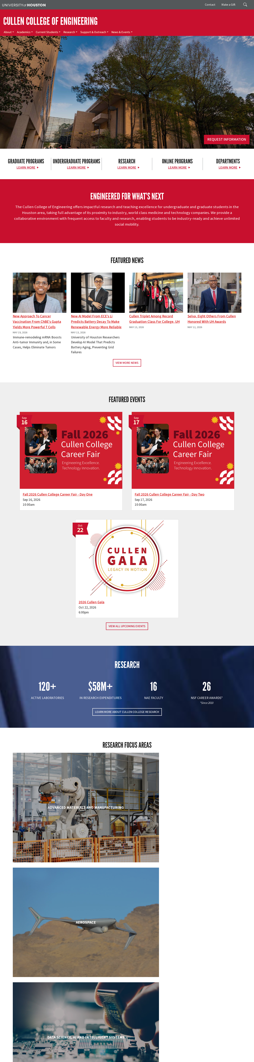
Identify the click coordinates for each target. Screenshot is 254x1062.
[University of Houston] (24, 5)
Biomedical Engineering (49, 751)
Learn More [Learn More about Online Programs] (177, 167)
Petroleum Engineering (127, 968)
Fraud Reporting (201, 1051)
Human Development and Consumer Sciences (204, 827)
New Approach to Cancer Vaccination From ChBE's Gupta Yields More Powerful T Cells (37, 322)
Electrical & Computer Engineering (49, 823)
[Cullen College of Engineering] (127, 107)
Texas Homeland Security (168, 1051)
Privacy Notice (28, 1054)
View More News (127, 363)
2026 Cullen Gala (186, 468)
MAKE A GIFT (206, 1001)
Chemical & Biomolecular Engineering (127, 754)
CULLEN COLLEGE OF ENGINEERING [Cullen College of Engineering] (50, 21)
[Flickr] (40, 1018)
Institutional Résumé (92, 1054)
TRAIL (187, 1051)
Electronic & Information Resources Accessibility (153, 1054)
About (8, 32)
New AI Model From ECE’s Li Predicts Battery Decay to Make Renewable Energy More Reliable (96, 322)
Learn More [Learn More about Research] (126, 167)
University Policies (85, 1058)
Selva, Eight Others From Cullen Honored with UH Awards (212, 319)
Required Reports (115, 1054)
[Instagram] (47, 1018)
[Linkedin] (54, 1018)
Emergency (119, 1051)
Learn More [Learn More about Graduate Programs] (26, 167)
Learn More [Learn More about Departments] (228, 167)
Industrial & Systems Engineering (49, 895)
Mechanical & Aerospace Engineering (205, 899)
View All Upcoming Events (127, 498)
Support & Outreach (93, 32)
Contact (210, 4)
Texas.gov (146, 1051)
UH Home (65, 1051)
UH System (133, 1051)
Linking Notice (10, 1054)
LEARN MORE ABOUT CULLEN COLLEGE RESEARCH (127, 584)
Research (69, 32)
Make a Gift (228, 4)
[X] (32, 1018)
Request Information (226, 139)
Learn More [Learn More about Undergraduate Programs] (76, 167)
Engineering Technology (127, 823)
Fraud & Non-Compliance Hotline (230, 1051)
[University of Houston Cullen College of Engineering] (44, 1004)
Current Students (47, 32)
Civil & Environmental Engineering (204, 751)
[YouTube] (62, 1018)
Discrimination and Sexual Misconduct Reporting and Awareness (37, 1058)
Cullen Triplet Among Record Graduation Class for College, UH (154, 319)
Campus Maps (103, 1051)
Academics (23, 32)
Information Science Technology (127, 895)
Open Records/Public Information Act (58, 1054)
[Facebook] (25, 1018)
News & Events (120, 32)
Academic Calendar (83, 1051)
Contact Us (94, 1034)
